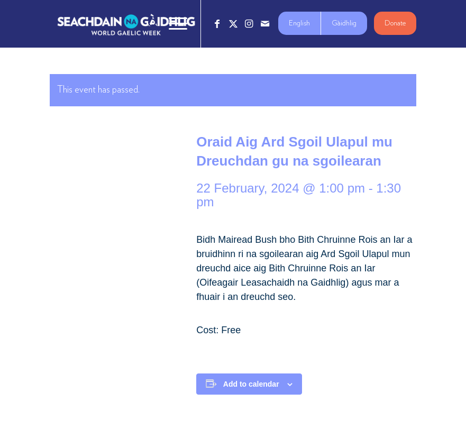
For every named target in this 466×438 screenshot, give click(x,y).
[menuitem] (148, 24)
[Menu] (172, 24)
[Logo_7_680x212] (126, 24)
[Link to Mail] (265, 24)
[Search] (148, 24)
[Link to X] (233, 24)
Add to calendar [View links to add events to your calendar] (251, 384)
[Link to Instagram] (249, 24)
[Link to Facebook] (217, 24)
